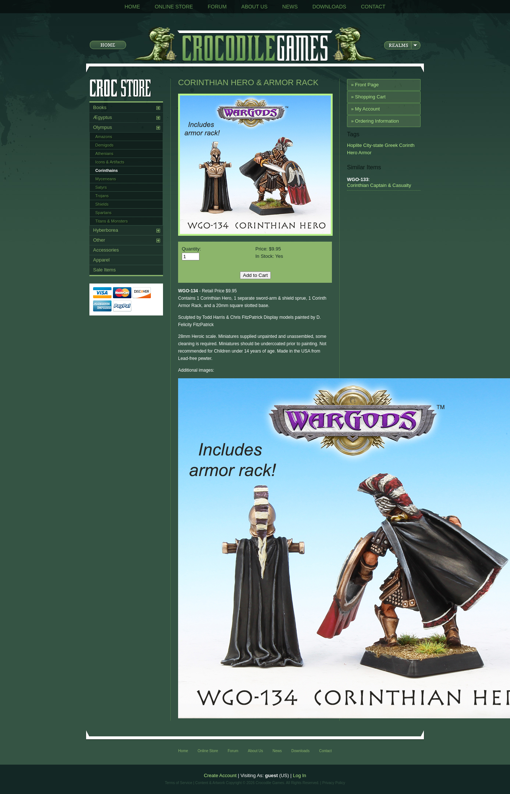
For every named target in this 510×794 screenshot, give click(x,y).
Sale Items (104, 270)
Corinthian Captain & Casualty (379, 185)
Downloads (329, 7)
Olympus (102, 127)
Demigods (104, 145)
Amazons (103, 136)
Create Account (220, 775)
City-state (372, 145)
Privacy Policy (333, 783)
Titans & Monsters (111, 221)
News (290, 7)
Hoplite (354, 145)
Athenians (104, 153)
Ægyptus (102, 117)
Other (99, 240)
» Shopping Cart (368, 97)
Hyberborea (105, 230)
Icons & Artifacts (109, 162)
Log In (299, 775)
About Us (254, 7)
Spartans (103, 212)
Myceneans (105, 179)
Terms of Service (178, 783)
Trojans (102, 196)
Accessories (106, 250)
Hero (352, 152)
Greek (390, 145)
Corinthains (106, 170)
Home (132, 7)
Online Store (174, 7)
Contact (373, 7)
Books (99, 107)
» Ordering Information (375, 121)
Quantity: (191, 249)
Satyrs (101, 187)
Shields (102, 204)
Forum (217, 7)
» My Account (365, 109)
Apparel (101, 260)
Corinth (406, 145)
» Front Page (365, 84)
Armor (364, 152)
